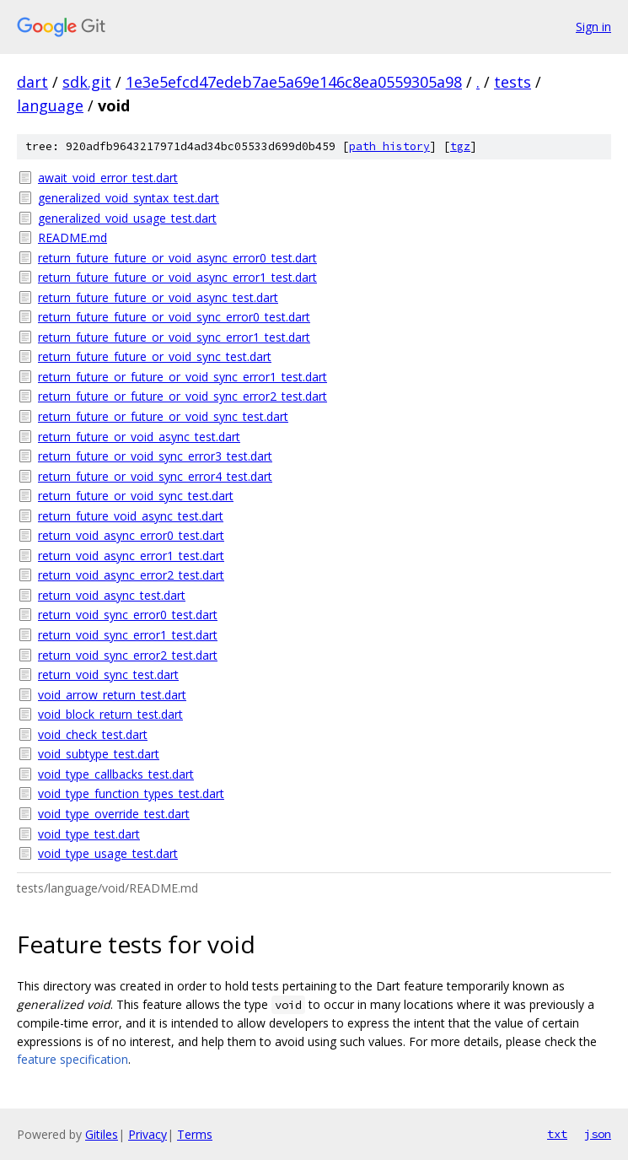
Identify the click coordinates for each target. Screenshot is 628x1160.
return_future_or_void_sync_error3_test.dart (155, 456)
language (50, 105)
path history (389, 146)
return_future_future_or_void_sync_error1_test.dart (174, 337)
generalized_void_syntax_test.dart (128, 198)
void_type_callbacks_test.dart (116, 774)
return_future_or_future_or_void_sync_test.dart (163, 416)
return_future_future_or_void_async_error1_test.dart (177, 277)
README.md (72, 237)
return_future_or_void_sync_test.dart (135, 496)
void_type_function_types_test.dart (131, 793)
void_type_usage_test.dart (108, 853)
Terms (194, 1134)
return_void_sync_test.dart (108, 674)
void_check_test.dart (93, 734)
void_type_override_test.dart (114, 814)
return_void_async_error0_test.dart (131, 535)
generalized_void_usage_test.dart (127, 218)
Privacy (147, 1134)
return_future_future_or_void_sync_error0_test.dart (174, 317)
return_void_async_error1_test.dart (131, 556)
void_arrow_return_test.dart (112, 695)
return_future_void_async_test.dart (130, 516)
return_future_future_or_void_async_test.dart (158, 297)
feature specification (72, 1059)
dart (32, 82)
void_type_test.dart (89, 834)
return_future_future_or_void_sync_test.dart (154, 356)
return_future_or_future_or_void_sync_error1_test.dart (182, 377)
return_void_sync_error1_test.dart (127, 635)
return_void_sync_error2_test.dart (127, 655)
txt (557, 1133)
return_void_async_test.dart (111, 595)
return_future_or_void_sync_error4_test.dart (155, 476)
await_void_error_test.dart (108, 178)
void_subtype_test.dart (98, 754)
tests (512, 82)
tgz (460, 146)
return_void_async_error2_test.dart (131, 575)
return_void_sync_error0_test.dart (127, 615)
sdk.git (86, 82)
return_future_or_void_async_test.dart (139, 437)
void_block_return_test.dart (110, 714)
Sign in (593, 27)
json (597, 1133)
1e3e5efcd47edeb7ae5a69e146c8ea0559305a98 (294, 82)
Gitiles (101, 1134)
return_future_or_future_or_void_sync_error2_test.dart (182, 396)
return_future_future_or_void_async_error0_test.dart (177, 258)
